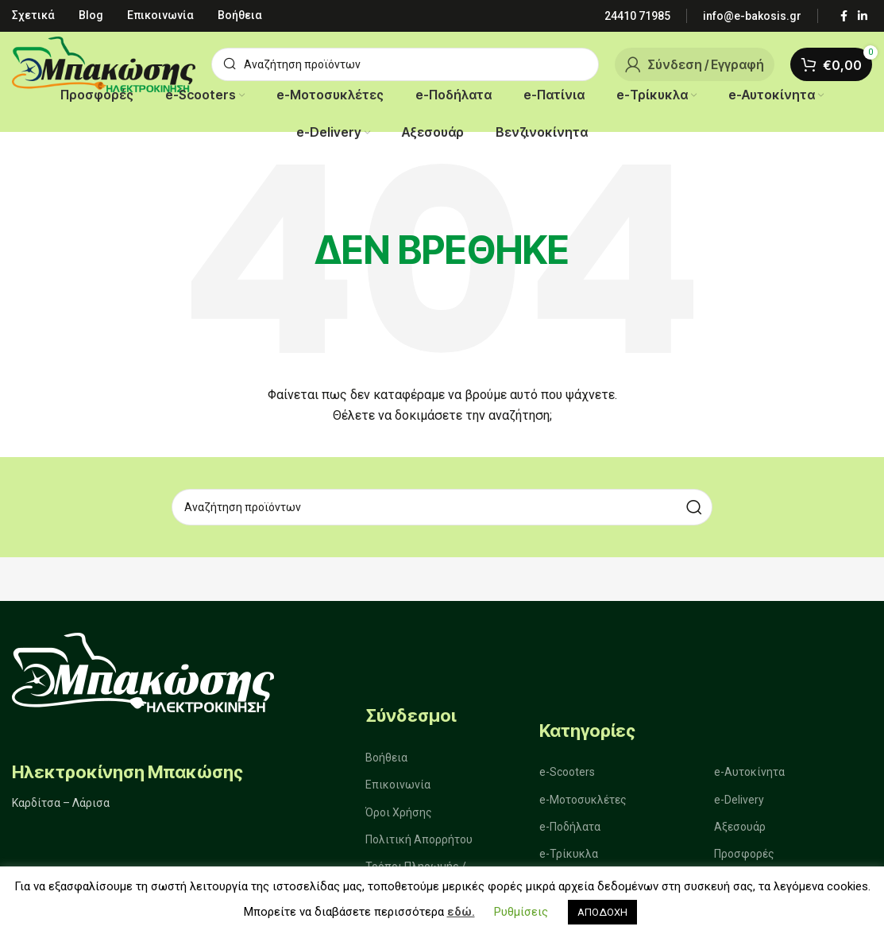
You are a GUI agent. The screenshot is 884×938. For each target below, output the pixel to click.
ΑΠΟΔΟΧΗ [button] (602, 912)
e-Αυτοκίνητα (749, 774)
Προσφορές (744, 856)
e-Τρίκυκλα (568, 856)
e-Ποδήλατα (569, 829)
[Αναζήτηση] (405, 64)
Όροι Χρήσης (398, 814)
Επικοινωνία (397, 787)
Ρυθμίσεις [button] (521, 912)
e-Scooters (567, 774)
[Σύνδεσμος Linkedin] (862, 16)
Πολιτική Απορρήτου (419, 841)
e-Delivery (739, 802)
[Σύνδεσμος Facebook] (843, 16)
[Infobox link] (637, 16)
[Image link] (143, 671)
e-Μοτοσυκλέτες (583, 802)
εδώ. (461, 912)
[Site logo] (103, 63)
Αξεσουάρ (740, 829)
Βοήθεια (386, 760)
